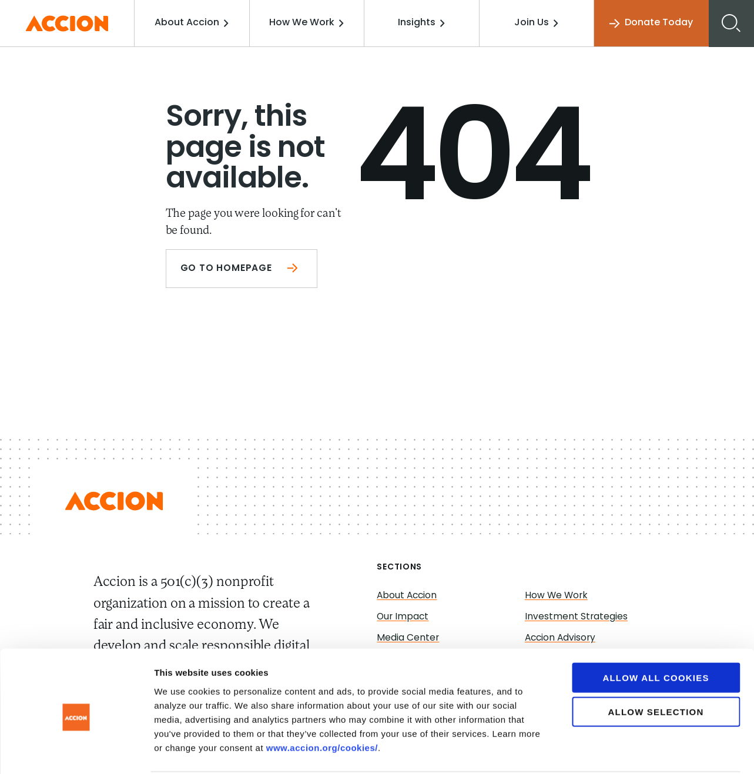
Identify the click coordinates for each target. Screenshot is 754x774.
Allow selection (656, 668)
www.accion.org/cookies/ (322, 703)
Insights (423, 23)
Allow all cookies (655, 633)
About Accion (196, 23)
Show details (616, 751)
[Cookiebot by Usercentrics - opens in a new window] (76, 751)
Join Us (537, 23)
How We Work (309, 23)
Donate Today (650, 23)
